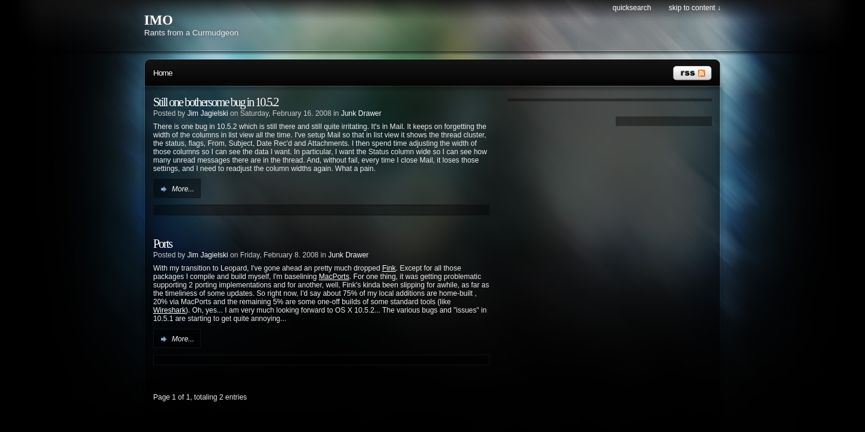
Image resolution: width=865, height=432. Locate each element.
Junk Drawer (361, 113)
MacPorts (334, 276)
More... (183, 189)
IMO (158, 20)
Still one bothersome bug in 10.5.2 (215, 102)
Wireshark (169, 310)
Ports (162, 243)
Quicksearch (632, 8)
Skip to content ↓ (695, 8)
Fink (389, 268)
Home (162, 72)
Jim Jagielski (207, 113)
